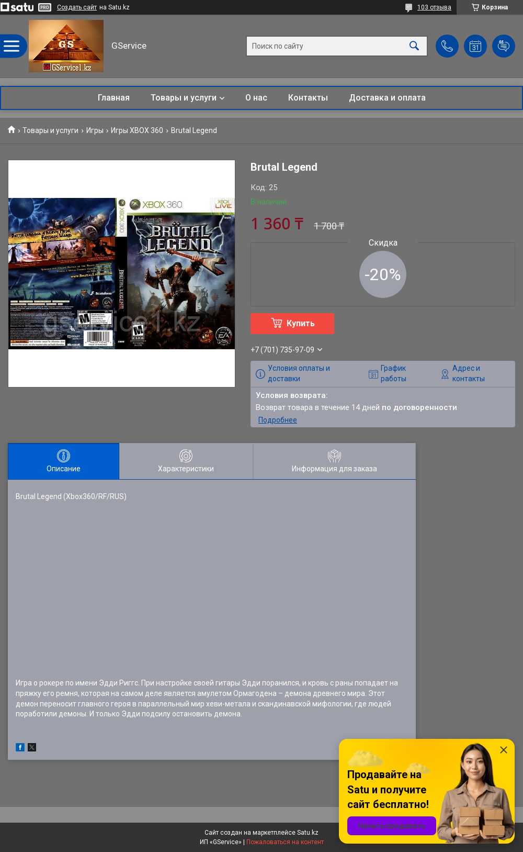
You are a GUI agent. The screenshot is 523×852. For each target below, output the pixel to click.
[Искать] (414, 46)
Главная (114, 98)
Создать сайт (77, 7)
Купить (301, 323)
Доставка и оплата (387, 98)
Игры (95, 130)
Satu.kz (308, 832)
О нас (256, 98)
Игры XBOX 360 (137, 130)
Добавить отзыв (503, 46)
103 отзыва (434, 7)
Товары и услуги (184, 98)
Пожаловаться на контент (285, 842)
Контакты (308, 98)
